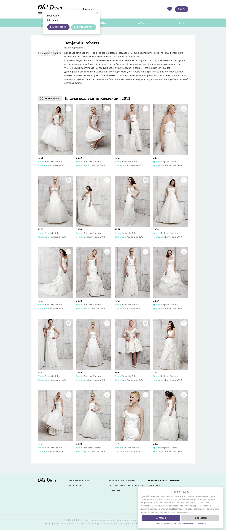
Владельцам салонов (122, 480)
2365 (79, 372)
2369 (79, 444)
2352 (79, 158)
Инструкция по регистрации (126, 485)
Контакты (114, 490)
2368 (40, 444)
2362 (156, 301)
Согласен (161, 518)
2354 (156, 158)
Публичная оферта (80, 480)
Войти (182, 9)
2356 (79, 229)
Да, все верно (58, 27)
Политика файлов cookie (165, 524)
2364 (40, 372)
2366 (117, 372)
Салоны (142, 22)
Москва (87, 9)
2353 (117, 158)
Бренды (102, 22)
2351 (40, 158)
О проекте (75, 485)
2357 (117, 229)
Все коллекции (51, 98)
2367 (156, 372)
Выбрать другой (83, 27)
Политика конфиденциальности (192, 524)
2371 (117, 444)
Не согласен (200, 518)
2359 (40, 301)
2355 (40, 229)
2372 (156, 444)
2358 (156, 229)
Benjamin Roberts (53, 161)
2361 (117, 301)
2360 (79, 301)
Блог (182, 22)
